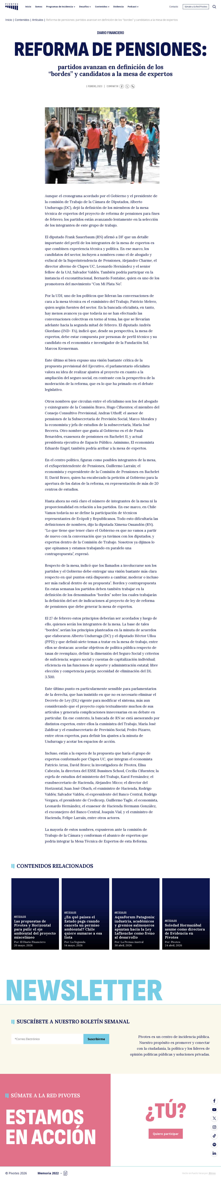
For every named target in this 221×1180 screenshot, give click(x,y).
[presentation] (36, 1055)
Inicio (8, 20)
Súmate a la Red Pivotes (196, 6)
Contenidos (22, 20)
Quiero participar (166, 1134)
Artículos (37, 20)
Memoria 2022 (53, 1173)
